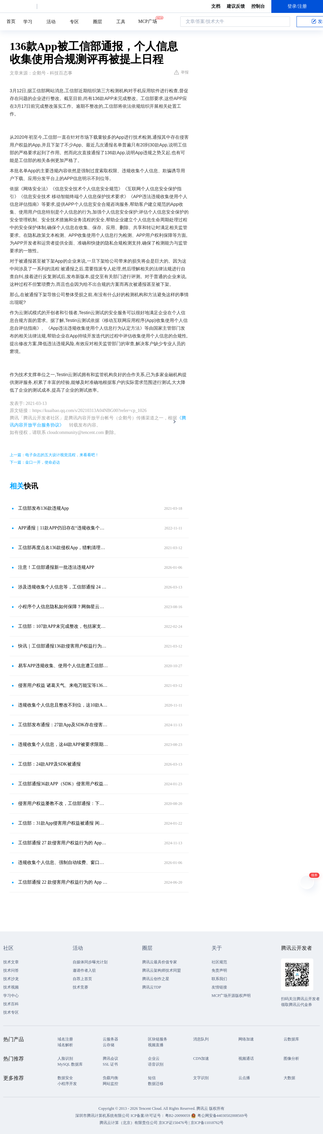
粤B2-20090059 (178, 1115)
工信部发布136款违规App (43, 508)
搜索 (283, 21)
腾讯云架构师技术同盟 (161, 970)
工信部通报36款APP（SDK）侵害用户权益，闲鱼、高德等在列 (63, 783)
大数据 (289, 1078)
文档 (215, 6)
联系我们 (219, 979)
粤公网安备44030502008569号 (222, 1115)
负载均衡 (110, 1078)
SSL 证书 (110, 1064)
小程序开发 (67, 1083)
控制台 (258, 6)
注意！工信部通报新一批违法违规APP (56, 567)
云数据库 (291, 1039)
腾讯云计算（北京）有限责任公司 (128, 1122)
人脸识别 (65, 1058)
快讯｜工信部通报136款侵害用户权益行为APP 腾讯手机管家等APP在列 (63, 646)
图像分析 (291, 1058)
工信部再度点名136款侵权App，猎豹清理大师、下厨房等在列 (63, 547)
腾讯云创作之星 (155, 979)
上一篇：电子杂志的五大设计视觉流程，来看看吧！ (54, 455)
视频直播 (155, 1045)
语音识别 (155, 1064)
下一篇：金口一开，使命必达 (35, 462)
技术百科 (11, 1004)
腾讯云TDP (151, 987)
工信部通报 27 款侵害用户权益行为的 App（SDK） (63, 842)
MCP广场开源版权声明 (231, 995)
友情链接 (219, 987)
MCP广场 (147, 21)
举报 (181, 72)
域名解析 (65, 1045)
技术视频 (11, 987)
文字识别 (201, 1078)
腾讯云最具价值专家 (159, 962)
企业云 (154, 1058)
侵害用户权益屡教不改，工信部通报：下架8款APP (63, 803)
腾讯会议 (110, 1058)
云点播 (244, 1078)
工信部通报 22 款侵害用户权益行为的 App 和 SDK (63, 882)
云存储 (108, 1045)
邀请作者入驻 (84, 970)
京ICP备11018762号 (207, 1122)
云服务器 (110, 1039)
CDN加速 (201, 1058)
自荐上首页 (82, 979)
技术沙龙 (11, 979)
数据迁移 (155, 1083)
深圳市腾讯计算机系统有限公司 (102, 1115)
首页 (11, 21)
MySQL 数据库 (70, 1064)
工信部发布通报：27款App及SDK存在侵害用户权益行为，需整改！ (63, 724)
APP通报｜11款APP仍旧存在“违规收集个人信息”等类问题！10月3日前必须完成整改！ (63, 528)
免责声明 (219, 970)
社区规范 (219, 962)
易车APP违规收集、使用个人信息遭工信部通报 (63, 665)
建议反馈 (236, 6)
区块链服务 (157, 1039)
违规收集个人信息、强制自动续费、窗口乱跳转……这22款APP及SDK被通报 (63, 862)
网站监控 (110, 1083)
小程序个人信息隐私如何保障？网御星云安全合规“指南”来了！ (63, 606)
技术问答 (11, 970)
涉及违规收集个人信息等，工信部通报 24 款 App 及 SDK (63, 587)
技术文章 (11, 962)
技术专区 (11, 1012)
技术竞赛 (80, 987)
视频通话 (246, 1058)
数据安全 (65, 1078)
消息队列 (201, 1039)
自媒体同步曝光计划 (90, 962)
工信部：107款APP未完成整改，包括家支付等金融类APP (63, 626)
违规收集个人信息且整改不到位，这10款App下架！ (63, 705)
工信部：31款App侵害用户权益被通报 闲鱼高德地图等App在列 (63, 823)
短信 (152, 1078)
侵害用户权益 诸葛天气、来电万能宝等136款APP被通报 (63, 685)
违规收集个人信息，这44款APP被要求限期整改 (63, 744)
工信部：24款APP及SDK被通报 (49, 764)
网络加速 (246, 1039)
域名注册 (65, 1039)
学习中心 (11, 995)
